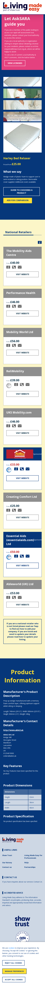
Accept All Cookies (14, 979)
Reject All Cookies (13, 963)
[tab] (18, 230)
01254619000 (8, 753)
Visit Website (22, 274)
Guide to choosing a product (21, 191)
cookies (11, 948)
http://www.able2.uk (13, 730)
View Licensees (15, 63)
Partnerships (29, 867)
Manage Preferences (14, 971)
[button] (6, 137)
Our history (7, 862)
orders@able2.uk (9, 756)
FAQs (26, 862)
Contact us (7, 867)
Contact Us (38, 882)
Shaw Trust (7, 855)
